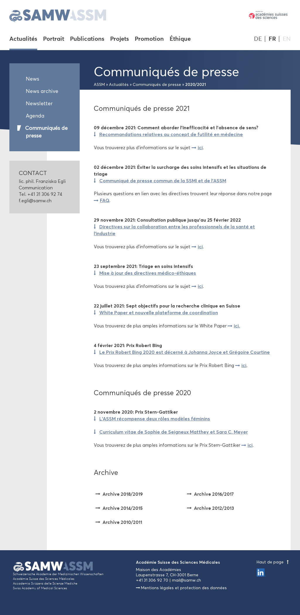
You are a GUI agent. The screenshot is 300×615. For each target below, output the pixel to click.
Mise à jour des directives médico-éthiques (147, 273)
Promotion (149, 39)
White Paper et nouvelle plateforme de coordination (158, 312)
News (32, 79)
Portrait (53, 39)
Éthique (180, 39)
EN (287, 39)
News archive (42, 91)
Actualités (23, 39)
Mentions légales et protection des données (184, 587)
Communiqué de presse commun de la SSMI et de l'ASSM (162, 181)
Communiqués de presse (46, 132)
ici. (237, 326)
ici (200, 147)
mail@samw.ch (186, 580)
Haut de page (274, 562)
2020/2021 (195, 84)
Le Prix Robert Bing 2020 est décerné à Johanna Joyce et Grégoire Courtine (184, 352)
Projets (119, 39)
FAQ (104, 200)
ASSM (99, 84)
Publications (87, 39)
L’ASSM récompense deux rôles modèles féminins (154, 419)
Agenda (35, 116)
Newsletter (39, 103)
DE (258, 39)
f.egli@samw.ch (35, 200)
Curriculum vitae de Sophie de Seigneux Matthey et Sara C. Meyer (173, 432)
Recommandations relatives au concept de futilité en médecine (171, 134)
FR (272, 39)
